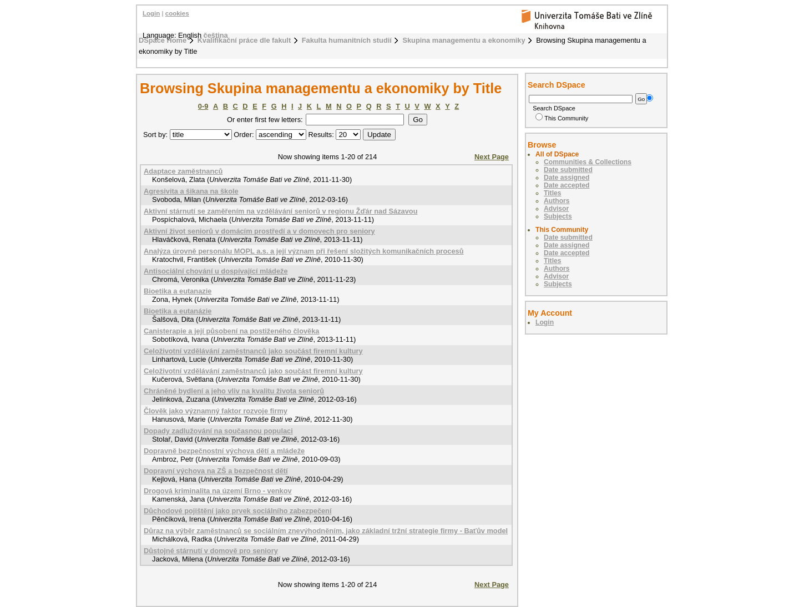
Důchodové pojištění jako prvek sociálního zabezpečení (238, 511)
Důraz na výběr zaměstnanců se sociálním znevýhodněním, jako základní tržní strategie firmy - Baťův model (326, 531)
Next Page (491, 157)
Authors (557, 201)
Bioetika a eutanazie (177, 291)
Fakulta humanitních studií (347, 40)
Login (151, 13)
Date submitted (568, 170)
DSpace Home (162, 40)
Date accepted (566, 185)
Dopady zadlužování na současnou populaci (218, 431)
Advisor (556, 209)
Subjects (558, 216)
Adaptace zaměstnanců (183, 171)
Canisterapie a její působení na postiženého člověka (231, 331)
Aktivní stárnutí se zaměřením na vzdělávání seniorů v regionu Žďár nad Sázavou (281, 211)
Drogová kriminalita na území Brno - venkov (218, 491)
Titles (553, 193)
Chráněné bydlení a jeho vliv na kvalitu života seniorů (234, 391)
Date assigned (566, 177)
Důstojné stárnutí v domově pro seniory (211, 551)
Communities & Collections (587, 162)
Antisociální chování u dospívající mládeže (216, 271)
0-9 (203, 106)
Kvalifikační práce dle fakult (244, 40)
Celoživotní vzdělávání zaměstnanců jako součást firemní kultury (253, 351)
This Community (561, 118)
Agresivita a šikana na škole (191, 191)
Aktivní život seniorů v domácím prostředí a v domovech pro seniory (259, 231)
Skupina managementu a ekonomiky (463, 40)
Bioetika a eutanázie (177, 311)
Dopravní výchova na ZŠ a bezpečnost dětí (216, 471)
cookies (177, 13)
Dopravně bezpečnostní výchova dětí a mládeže (224, 451)
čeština (216, 35)
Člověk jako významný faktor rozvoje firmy (215, 411)
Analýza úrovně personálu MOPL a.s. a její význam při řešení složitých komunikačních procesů (304, 251)
